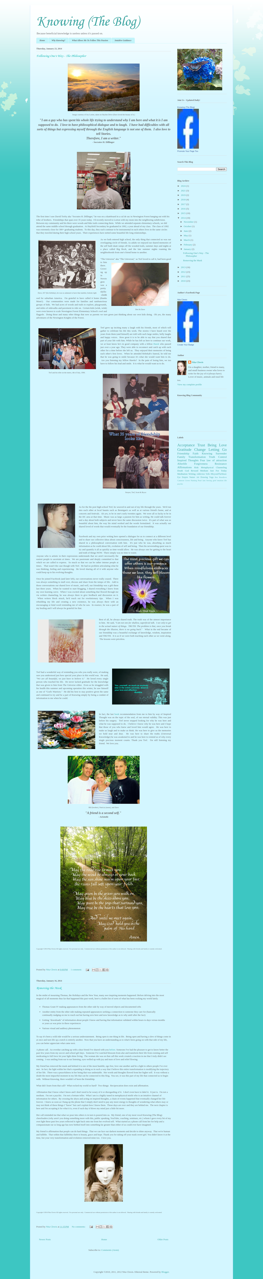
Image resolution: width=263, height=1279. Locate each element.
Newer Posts (45, 1239)
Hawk (156, 344)
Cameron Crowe (183, 481)
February (188, 244)
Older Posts (163, 1239)
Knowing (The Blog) (87, 22)
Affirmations (184, 467)
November (189, 221)
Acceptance (186, 445)
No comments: (79, 1226)
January (188, 249)
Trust (201, 445)
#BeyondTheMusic (219, 474)
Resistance (221, 463)
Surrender (221, 453)
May (186, 235)
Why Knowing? (58, 40)
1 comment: (76, 969)
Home (42, 40)
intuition (220, 481)
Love (223, 445)
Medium (204, 470)
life (225, 481)
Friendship (183, 453)
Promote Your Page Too (187, 151)
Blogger (165, 1272)
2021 (183, 190)
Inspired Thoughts (188, 460)
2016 (183, 208)
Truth (212, 456)
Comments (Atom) (110, 1250)
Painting (194, 481)
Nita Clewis (182, 300)
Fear (202, 460)
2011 (183, 276)
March (187, 240)
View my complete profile (189, 384)
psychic (180, 484)
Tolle (208, 474)
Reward (194, 470)
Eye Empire (182, 477)
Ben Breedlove (221, 477)
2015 (183, 213)
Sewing (209, 481)
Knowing (207, 453)
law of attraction (217, 460)
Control (222, 456)
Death (180, 470)
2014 (183, 218)
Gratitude (184, 449)
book (116, 714)
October (188, 226)
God (187, 470)
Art (197, 477)
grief (214, 481)
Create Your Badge (185, 345)
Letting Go (218, 449)
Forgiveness (200, 463)
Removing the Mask (48, 988)
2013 (183, 267)
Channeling (221, 467)
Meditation (182, 474)
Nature (192, 477)
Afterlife (182, 463)
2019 (183, 195)
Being (211, 445)
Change (200, 449)
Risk (196, 467)
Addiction (200, 474)
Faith (196, 453)
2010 (183, 281)
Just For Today (218, 470)
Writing (192, 474)
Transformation (197, 456)
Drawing (204, 477)
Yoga (211, 477)
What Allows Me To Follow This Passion (90, 40)
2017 (183, 204)
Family (181, 456)
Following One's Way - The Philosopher (61, 56)
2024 (183, 186)
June (186, 231)
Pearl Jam (202, 481)
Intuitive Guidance (123, 40)
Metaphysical (207, 467)
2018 (183, 199)
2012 (183, 272)
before (112, 1049)
